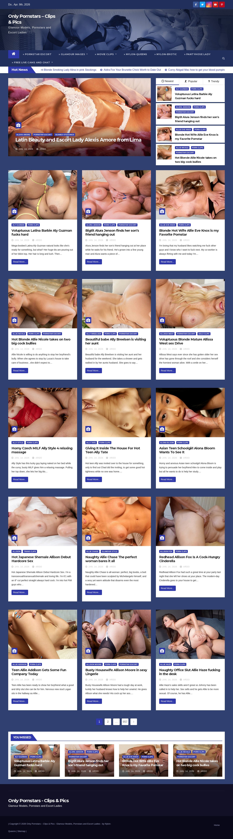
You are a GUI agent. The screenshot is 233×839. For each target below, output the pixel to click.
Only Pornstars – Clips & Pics (41, 824)
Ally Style (17, 443)
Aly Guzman (182, 89)
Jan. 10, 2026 (26, 149)
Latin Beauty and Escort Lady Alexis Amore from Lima (78, 140)
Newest (167, 81)
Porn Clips (196, 89)
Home (217, 825)
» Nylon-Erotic (165, 54)
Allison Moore (94, 664)
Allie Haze (165, 664)
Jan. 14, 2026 (22, 240)
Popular (191, 81)
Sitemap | (21, 831)
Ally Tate (91, 443)
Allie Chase (92, 551)
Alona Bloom (167, 443)
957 (125, 721)
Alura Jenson (183, 107)
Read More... (19, 261)
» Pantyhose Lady (197, 54)
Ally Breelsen (93, 334)
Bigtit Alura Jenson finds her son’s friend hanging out (112, 232)
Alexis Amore (23, 135)
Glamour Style (109, 551)
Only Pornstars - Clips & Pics (38, 800)
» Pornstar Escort (37, 54)
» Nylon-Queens (135, 54)
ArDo (41, 149)
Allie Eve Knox (183, 130)
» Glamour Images (73, 54)
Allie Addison (19, 664)
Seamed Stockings (64, 135)
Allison (16, 551)
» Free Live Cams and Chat (32, 62)
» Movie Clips (106, 54)
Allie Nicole (182, 148)
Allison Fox (166, 551)
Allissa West (166, 334)
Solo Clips (203, 334)
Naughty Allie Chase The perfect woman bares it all (111, 559)
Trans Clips (30, 551)
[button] (223, 58)
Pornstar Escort (43, 135)
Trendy (213, 81)
